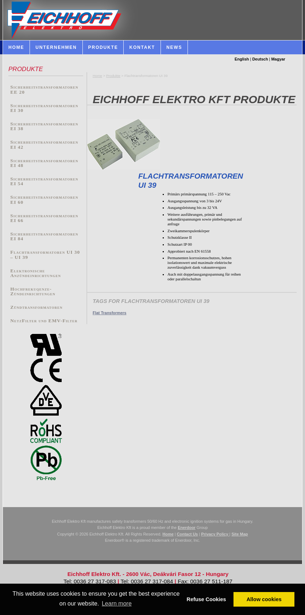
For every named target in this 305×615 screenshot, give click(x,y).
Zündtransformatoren (36, 307)
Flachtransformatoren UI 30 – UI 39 (45, 255)
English (242, 59)
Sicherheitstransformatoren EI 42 (44, 144)
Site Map (239, 534)
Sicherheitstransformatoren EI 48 (44, 163)
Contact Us (187, 534)
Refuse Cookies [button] (206, 599)
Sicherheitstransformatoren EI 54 (44, 181)
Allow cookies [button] (264, 599)
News (174, 47)
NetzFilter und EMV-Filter (43, 320)
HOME (16, 47)
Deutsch (260, 59)
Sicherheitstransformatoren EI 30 (44, 108)
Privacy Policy (215, 534)
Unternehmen (56, 47)
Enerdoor (187, 527)
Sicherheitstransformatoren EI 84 (44, 236)
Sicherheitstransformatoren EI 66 (44, 218)
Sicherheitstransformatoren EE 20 (44, 89)
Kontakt (142, 47)
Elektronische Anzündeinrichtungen (35, 273)
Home (97, 76)
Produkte (113, 76)
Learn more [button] (117, 603)
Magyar (278, 59)
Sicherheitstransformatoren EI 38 (44, 126)
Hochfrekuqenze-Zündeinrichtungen (32, 291)
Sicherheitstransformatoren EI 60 (44, 200)
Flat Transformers (109, 313)
